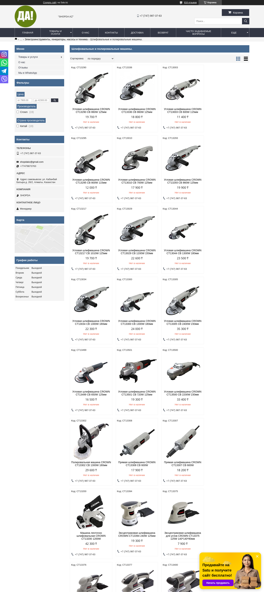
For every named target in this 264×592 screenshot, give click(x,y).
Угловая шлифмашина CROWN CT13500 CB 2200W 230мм (182, 322)
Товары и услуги (55, 32)
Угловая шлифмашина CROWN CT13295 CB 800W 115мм (228, 110)
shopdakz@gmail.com (31, 161)
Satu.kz (147, 585)
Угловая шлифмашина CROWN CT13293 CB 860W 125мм (136, 181)
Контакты (111, 32)
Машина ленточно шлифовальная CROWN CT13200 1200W (182, 397)
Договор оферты (85, 523)
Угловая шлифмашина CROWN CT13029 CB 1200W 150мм (228, 181)
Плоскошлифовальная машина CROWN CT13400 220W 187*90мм (228, 471)
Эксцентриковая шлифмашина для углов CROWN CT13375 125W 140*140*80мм (91, 471)
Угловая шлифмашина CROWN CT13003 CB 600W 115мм (182, 110)
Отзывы (23, 67)
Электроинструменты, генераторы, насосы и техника (56, 39)
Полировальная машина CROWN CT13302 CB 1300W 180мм (228, 324)
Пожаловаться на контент (137, 588)
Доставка (137, 32)
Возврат (163, 32)
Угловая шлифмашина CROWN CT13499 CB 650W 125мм (91, 322)
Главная (27, 32)
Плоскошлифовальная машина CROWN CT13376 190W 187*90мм (136, 471)
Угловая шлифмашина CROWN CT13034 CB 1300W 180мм (136, 252)
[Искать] (245, 21)
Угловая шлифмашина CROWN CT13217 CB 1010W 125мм (182, 181)
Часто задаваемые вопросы (198, 32)
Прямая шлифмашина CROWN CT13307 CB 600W (136, 396)
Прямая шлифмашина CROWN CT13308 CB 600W (91, 396)
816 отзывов (190, 2)
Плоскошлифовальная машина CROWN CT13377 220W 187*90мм (182, 471)
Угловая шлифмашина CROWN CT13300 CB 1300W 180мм (182, 252)
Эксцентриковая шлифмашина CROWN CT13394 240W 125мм (228, 396)
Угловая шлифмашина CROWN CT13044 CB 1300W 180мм (91, 252)
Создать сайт (50, 2)
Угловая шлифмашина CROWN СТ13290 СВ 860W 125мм (91, 110)
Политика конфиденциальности (34, 523)
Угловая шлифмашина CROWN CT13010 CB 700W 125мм (91, 181)
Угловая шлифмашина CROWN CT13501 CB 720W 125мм (136, 322)
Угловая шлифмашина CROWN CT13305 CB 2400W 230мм (228, 252)
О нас (85, 32)
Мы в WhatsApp (27, 72)
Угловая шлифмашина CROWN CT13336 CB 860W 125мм (136, 110)
